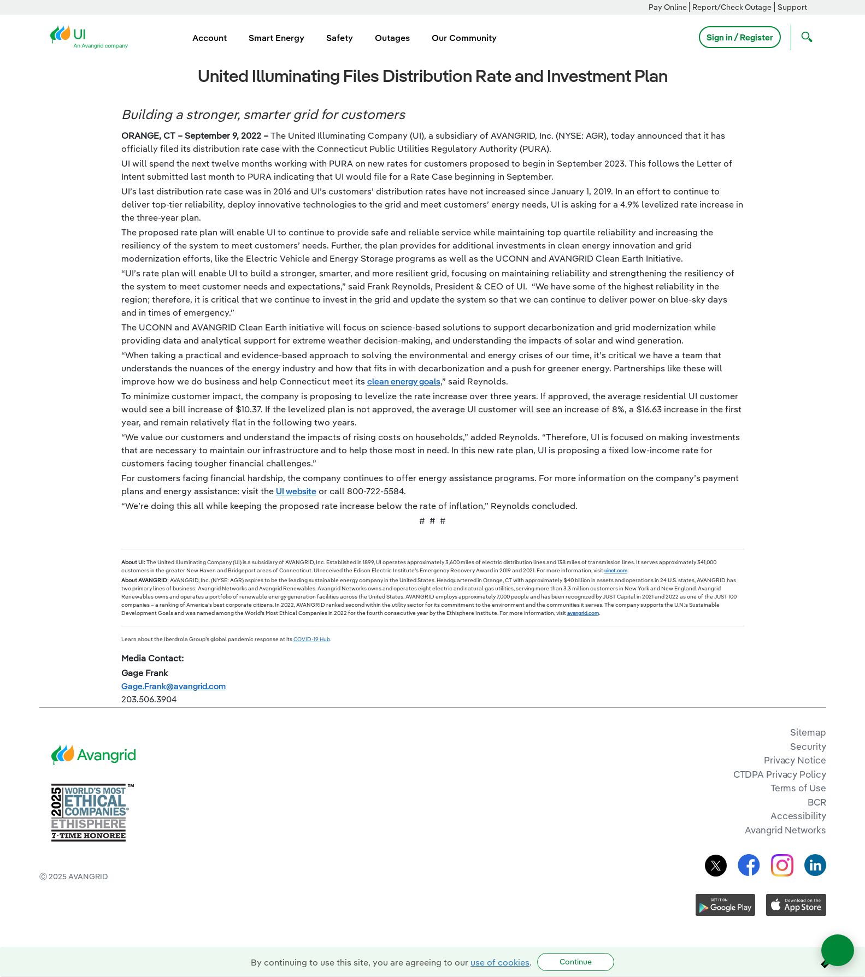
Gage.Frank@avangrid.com (173, 685)
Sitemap (808, 732)
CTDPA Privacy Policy (779, 774)
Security (808, 746)
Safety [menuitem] (339, 37)
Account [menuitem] (209, 37)
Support (792, 7)
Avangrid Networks (785, 830)
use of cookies (499, 962)
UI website (296, 490)
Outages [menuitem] (392, 37)
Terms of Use (798, 788)
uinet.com (615, 570)
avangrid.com (583, 613)
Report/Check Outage (732, 7)
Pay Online (668, 7)
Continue (576, 962)
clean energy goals (403, 381)
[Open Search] (804, 37)
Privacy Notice (795, 760)
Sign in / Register (740, 37)
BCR (817, 802)
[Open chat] (837, 950)
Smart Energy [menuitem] (276, 37)
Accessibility (798, 815)
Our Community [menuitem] (464, 37)
